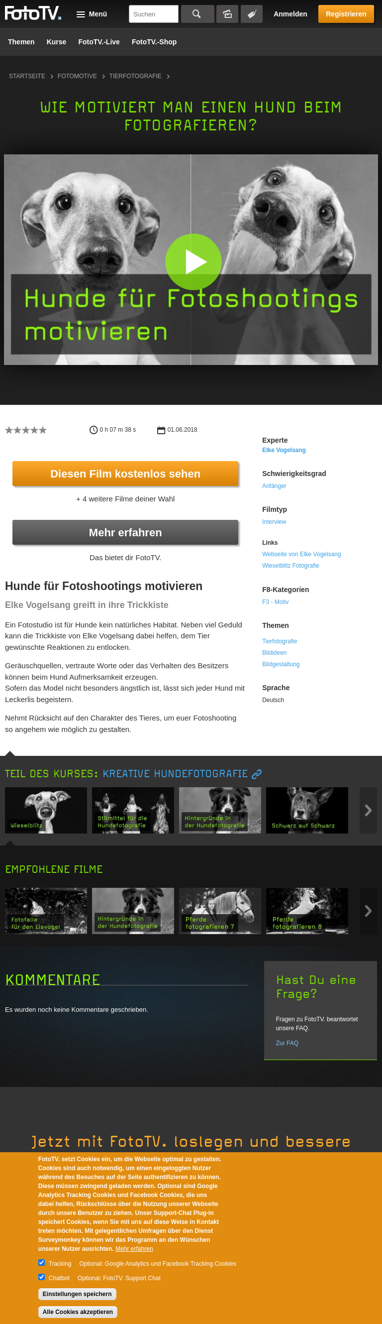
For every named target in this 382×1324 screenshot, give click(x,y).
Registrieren (346, 14)
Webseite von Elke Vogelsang (301, 554)
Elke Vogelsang (284, 450)
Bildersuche (227, 14)
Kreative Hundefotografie (175, 774)
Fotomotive (77, 76)
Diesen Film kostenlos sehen (125, 474)
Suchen (197, 14)
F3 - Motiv (275, 602)
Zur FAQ (287, 1043)
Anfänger (274, 485)
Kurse (57, 42)
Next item (368, 810)
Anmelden (290, 14)
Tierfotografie (135, 76)
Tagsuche (252, 14)
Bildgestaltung (280, 664)
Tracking (60, 1263)
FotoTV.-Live (99, 42)
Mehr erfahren (125, 532)
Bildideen (274, 652)
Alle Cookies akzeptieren (78, 1312)
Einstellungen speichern (77, 1294)
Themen (21, 42)
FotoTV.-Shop (154, 42)
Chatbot (59, 1278)
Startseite (27, 76)
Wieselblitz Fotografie (290, 565)
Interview (274, 521)
